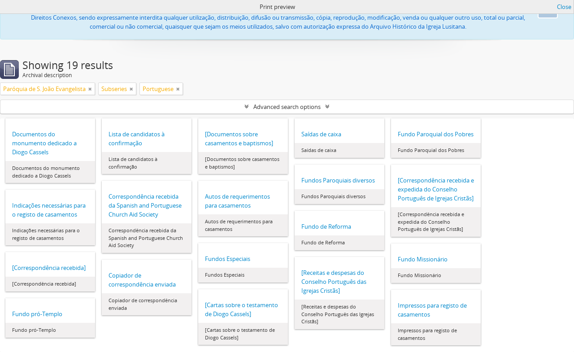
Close (564, 7)
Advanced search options (287, 107)
